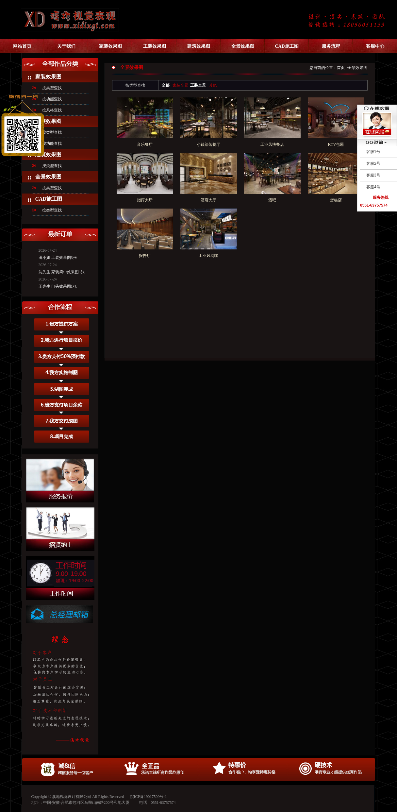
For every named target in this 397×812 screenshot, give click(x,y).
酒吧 (272, 200)
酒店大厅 (208, 200)
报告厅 (145, 255)
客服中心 (375, 46)
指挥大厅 (145, 200)
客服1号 (373, 151)
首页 (341, 67)
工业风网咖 (208, 255)
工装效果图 (154, 46)
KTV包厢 (336, 144)
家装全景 (180, 85)
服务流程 (331, 46)
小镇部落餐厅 (208, 144)
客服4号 (373, 187)
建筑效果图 (198, 46)
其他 (213, 85)
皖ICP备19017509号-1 (148, 796)
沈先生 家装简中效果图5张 (62, 269)
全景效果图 (242, 46)
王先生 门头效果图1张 (58, 283)
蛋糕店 (336, 200)
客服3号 (373, 175)
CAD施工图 (286, 46)
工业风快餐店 (272, 144)
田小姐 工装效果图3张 (58, 255)
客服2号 (373, 163)
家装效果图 (110, 46)
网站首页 (22, 46)
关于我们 (66, 46)
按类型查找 (52, 165)
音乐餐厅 (145, 144)
